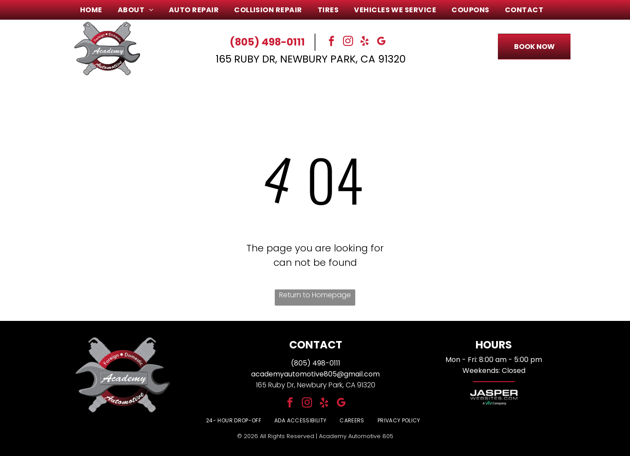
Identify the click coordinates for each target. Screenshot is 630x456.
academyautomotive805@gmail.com (315, 374)
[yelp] (364, 42)
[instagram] (348, 42)
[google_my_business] (381, 42)
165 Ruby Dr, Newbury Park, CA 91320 (311, 59)
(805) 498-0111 (267, 42)
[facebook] (331, 42)
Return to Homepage (315, 295)
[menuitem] (94, 10)
